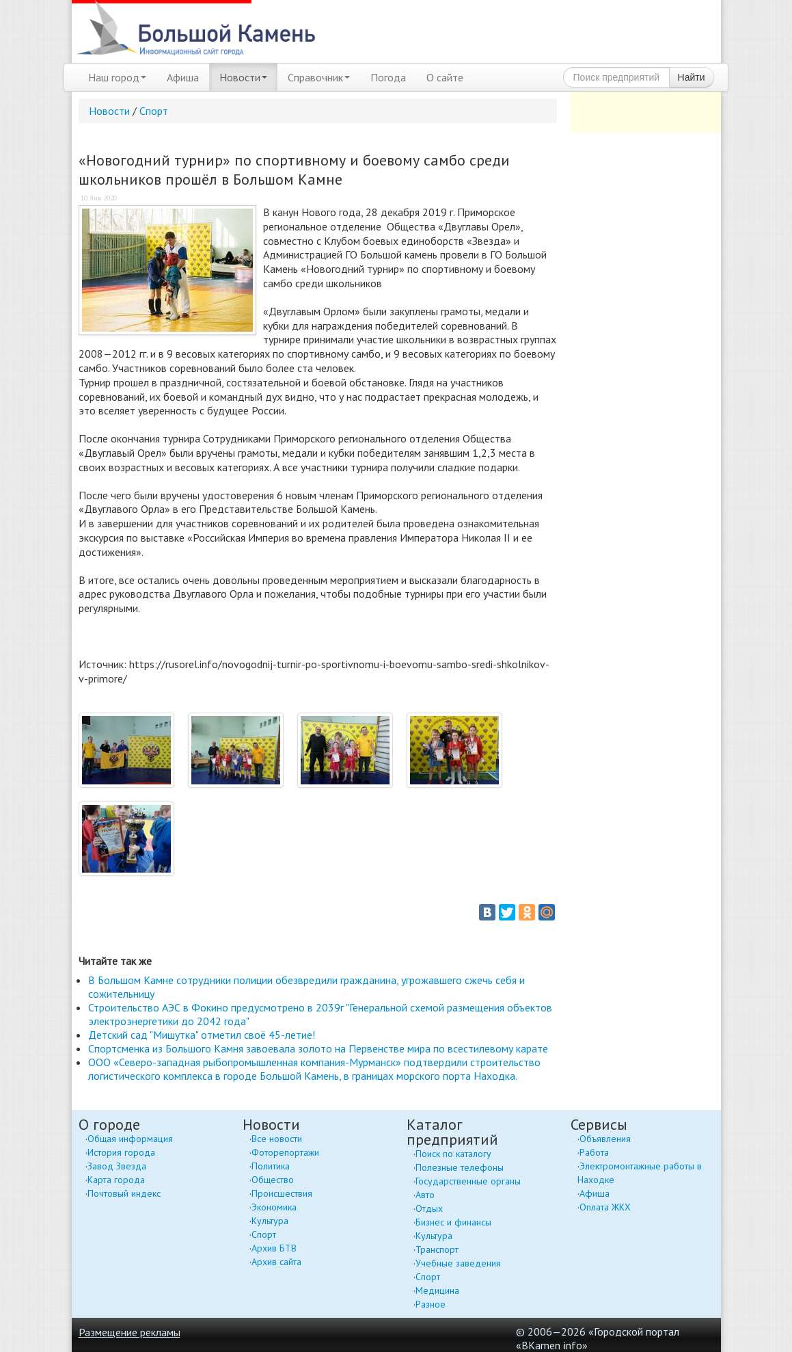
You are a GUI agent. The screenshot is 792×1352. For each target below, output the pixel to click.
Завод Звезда (116, 1166)
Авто (425, 1195)
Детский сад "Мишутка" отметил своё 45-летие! (201, 1035)
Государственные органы (468, 1181)
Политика (270, 1166)
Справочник (319, 77)
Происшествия (281, 1193)
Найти (691, 77)
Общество (272, 1180)
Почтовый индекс (124, 1193)
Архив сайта (276, 1262)
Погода (388, 77)
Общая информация (130, 1138)
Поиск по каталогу (453, 1154)
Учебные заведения (458, 1263)
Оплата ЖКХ (605, 1207)
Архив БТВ (274, 1248)
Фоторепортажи (285, 1152)
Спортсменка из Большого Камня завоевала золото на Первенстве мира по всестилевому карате (318, 1048)
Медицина (437, 1290)
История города (121, 1152)
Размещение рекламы (129, 1332)
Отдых (429, 1208)
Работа (594, 1152)
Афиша (183, 77)
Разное (430, 1304)
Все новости (276, 1138)
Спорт (153, 111)
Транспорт (437, 1249)
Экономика (274, 1207)
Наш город (117, 77)
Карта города (116, 1180)
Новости (243, 77)
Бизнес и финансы (453, 1222)
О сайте (444, 77)
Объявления (605, 1138)
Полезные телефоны (459, 1167)
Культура (269, 1221)
